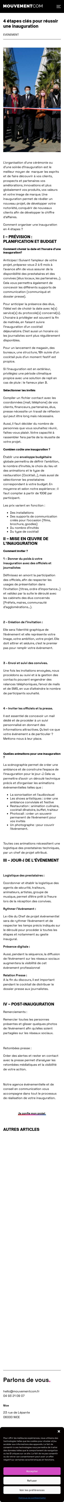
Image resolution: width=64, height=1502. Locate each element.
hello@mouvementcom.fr (21, 1391)
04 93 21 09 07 (14, 1396)
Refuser (32, 1480)
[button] (59, 1431)
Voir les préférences (32, 1490)
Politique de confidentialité (32, 1498)
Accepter (32, 1471)
